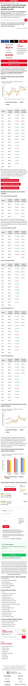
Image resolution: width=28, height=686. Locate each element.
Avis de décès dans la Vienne (9, 593)
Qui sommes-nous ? (7, 665)
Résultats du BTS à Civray (8, 626)
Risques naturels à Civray (8, 599)
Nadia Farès (5, 651)
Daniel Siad (5, 658)
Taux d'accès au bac (21, 52)
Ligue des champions (7, 653)
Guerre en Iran (5, 648)
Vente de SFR (5, 649)
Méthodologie (9, 57)
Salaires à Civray (6, 606)
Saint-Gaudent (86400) (7, 583)
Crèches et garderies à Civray (9, 611)
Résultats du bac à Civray (8, 622)
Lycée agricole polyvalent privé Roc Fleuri (10, 24)
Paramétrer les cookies (16, 668)
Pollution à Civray (6, 597)
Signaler (25, 493)
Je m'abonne (12, 555)
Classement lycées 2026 (9, 3)
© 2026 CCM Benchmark (21, 670)
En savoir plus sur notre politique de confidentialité (11, 557)
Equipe (12, 665)
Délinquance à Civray (7, 595)
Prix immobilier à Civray (7, 616)
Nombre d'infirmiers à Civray (9, 600)
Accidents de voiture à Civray (9, 602)
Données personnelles (7, 668)
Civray (17, 3)
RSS (16, 667)
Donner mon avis (10, 489)
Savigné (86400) (6, 582)
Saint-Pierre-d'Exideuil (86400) (9, 580)
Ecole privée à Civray (7, 613)
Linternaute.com (6, 634)
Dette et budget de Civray (8, 607)
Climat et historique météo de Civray (10, 604)
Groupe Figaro (12, 670)
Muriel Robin (5, 657)
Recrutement (20, 667)
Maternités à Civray (6, 614)
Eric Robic (4, 655)
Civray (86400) (5, 578)
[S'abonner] (14, 637)
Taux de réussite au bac (22, 48)
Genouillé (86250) (6, 587)
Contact (6, 667)
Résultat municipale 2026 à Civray (10, 621)
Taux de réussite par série (22, 50)
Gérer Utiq (23, 668)
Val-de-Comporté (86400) (8, 585)
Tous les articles (12, 667)
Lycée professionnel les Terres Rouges (15, 23)
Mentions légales (5, 670)
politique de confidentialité (16, 538)
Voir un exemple (22, 634)
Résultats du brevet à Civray (8, 624)
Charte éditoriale (18, 665)
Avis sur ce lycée (20, 53)
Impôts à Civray (5, 609)
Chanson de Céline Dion (8, 646)
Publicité (23, 665)
